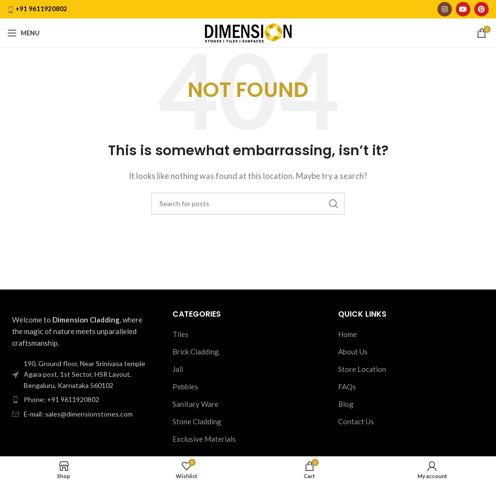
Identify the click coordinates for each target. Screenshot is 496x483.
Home (347, 334)
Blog (346, 404)
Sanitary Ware (195, 404)
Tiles (180, 334)
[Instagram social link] (444, 9)
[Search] (248, 204)
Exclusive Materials (204, 439)
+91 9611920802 (41, 9)
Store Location (362, 369)
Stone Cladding (196, 421)
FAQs (347, 386)
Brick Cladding (195, 351)
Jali (177, 369)
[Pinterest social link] (481, 9)
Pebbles (185, 386)
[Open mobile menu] (23, 33)
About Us (353, 351)
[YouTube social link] (463, 9)
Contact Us (356, 421)
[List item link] (82, 399)
